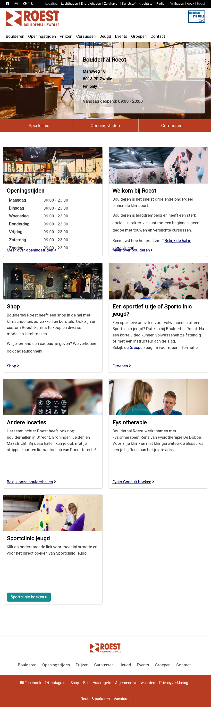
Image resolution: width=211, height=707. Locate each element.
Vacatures (122, 699)
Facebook (30, 682)
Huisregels (102, 682)
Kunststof (129, 3)
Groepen (139, 36)
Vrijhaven (177, 3)
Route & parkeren (95, 699)
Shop (13, 306)
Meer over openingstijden (30, 250)
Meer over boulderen (131, 250)
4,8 (28, 4)
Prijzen (66, 36)
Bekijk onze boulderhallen (30, 481)
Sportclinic (39, 125)
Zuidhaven (111, 3)
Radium (162, 3)
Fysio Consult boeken (131, 481)
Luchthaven (69, 3)
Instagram (56, 682)
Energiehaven (91, 3)
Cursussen (86, 36)
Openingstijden (42, 36)
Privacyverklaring (173, 682)
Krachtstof (146, 3)
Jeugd (105, 36)
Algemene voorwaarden (135, 682)
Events (121, 36)
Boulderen (15, 36)
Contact (158, 36)
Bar (86, 682)
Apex (190, 3)
